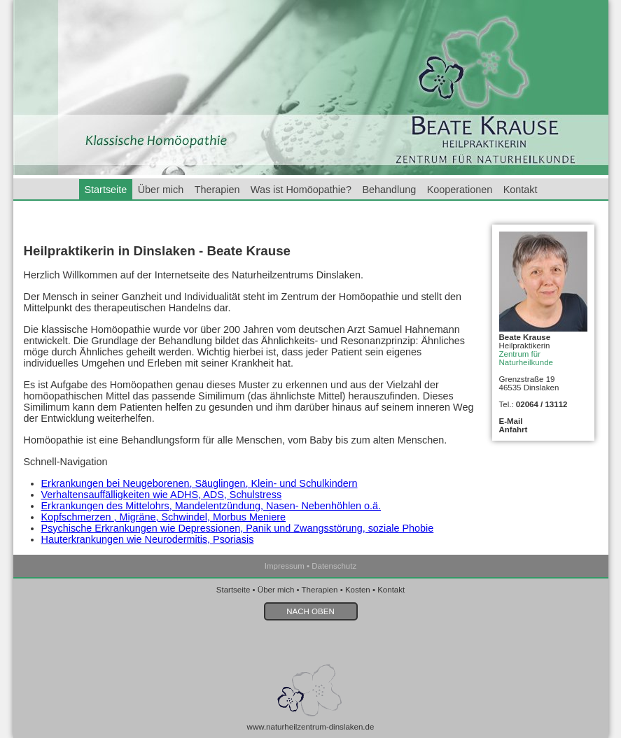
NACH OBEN (310, 611)
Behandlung (389, 189)
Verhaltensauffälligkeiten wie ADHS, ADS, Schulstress (161, 494)
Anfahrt (513, 429)
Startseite (106, 189)
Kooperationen (460, 189)
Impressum (285, 566)
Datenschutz (334, 566)
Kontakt (520, 189)
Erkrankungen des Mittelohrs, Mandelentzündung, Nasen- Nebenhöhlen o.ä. (211, 505)
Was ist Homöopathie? (301, 189)
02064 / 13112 (542, 404)
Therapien (217, 189)
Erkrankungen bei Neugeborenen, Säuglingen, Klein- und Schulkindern (199, 483)
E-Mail (511, 421)
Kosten (357, 590)
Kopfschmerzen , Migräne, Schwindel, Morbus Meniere (163, 517)
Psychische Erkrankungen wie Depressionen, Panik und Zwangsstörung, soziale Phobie (237, 528)
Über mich (161, 189)
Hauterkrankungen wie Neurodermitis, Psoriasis (147, 539)
